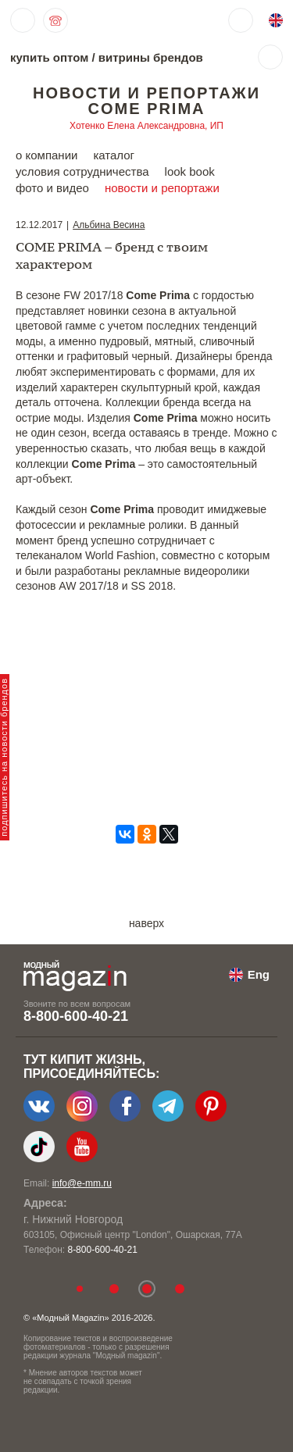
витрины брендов (150, 57)
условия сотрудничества (82, 171)
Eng (259, 974)
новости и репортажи (162, 187)
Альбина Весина (109, 224)
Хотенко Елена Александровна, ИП (146, 125)
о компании (46, 155)
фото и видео (52, 187)
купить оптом (49, 57)
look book (190, 171)
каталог (113, 155)
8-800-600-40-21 (75, 1016)
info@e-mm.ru (82, 1183)
